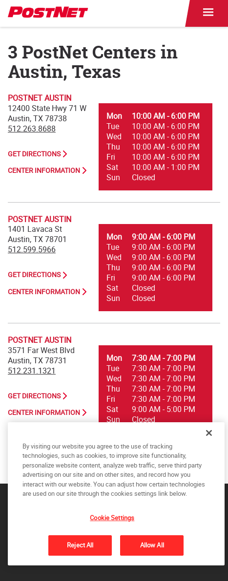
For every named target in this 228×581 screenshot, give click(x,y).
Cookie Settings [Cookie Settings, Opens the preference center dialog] (112, 517)
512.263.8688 (32, 128)
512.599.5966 (32, 249)
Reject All (80, 545)
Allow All (152, 545)
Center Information (44, 170)
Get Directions (34, 154)
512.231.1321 (32, 370)
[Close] (209, 433)
